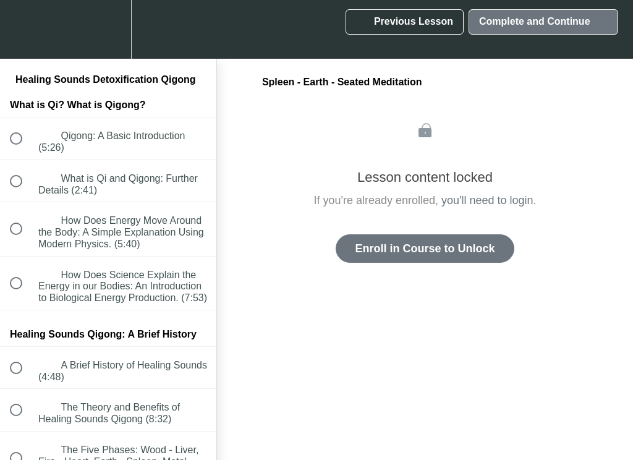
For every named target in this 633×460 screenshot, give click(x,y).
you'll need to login (487, 200)
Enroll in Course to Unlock (425, 248)
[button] (23, 29)
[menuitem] (108, 29)
